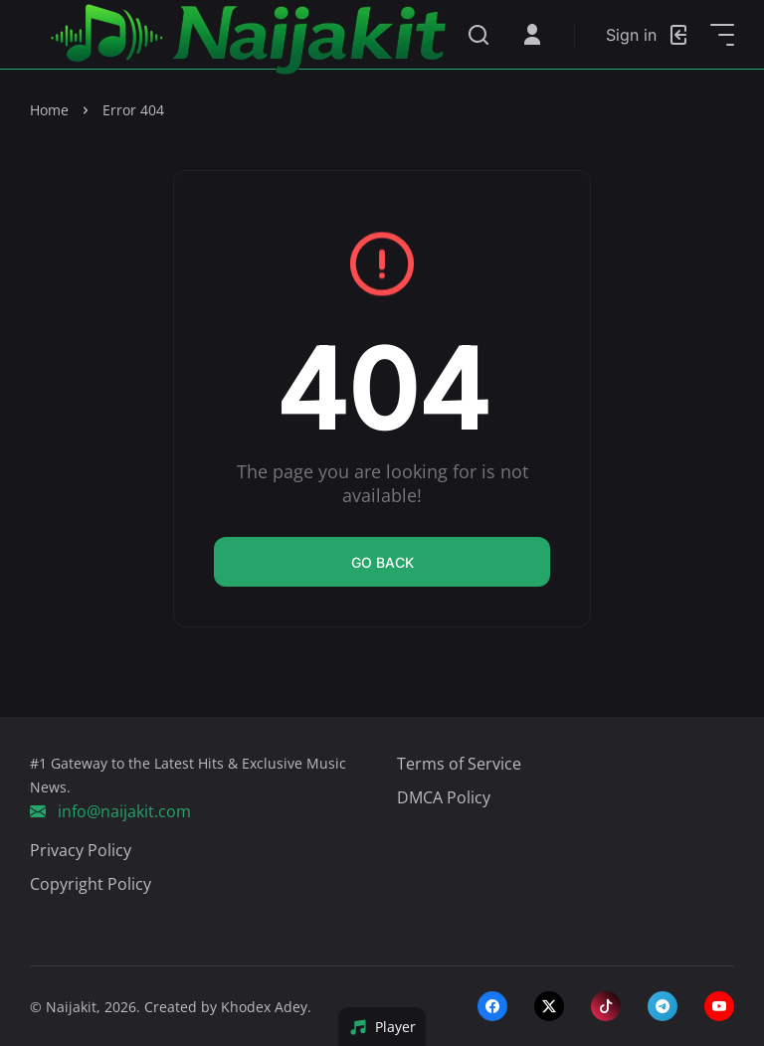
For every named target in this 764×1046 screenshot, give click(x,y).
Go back (382, 562)
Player (382, 1026)
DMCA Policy (443, 797)
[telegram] (662, 1006)
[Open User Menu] (532, 35)
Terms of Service (459, 764)
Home (49, 109)
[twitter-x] (549, 1006)
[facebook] (492, 1006)
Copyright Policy (90, 884)
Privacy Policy (80, 850)
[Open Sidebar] (722, 35)
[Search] (478, 35)
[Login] (648, 35)
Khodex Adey (264, 1006)
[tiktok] (606, 1006)
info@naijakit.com (110, 811)
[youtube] (719, 1006)
